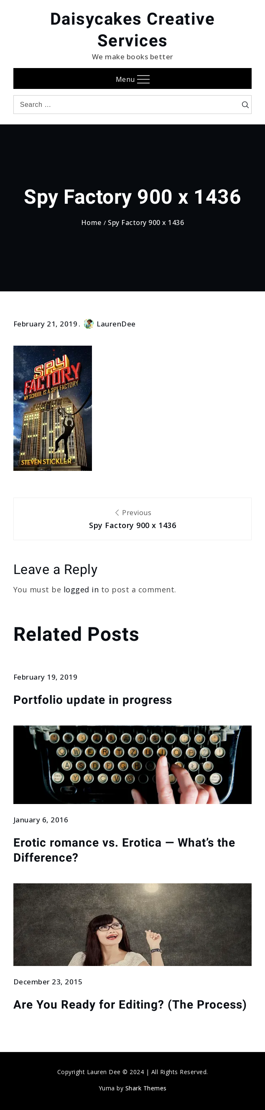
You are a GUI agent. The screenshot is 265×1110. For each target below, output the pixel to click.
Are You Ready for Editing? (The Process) (130, 1004)
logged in (81, 589)
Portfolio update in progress (92, 700)
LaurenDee (110, 324)
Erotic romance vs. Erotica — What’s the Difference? (124, 850)
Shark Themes (146, 1088)
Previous (132, 519)
